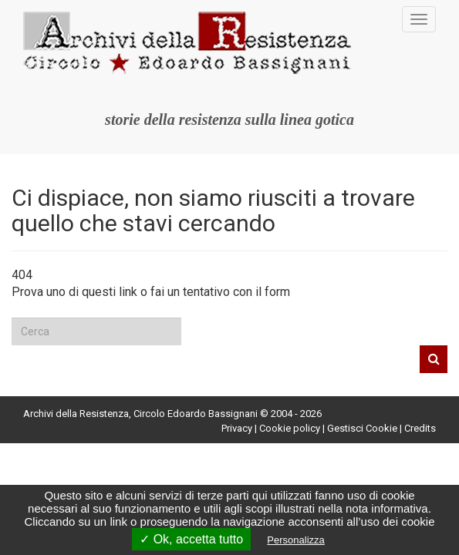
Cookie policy (289, 428)
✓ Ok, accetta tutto (191, 539)
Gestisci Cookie (362, 428)
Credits (420, 428)
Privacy (236, 428)
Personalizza (295, 540)
